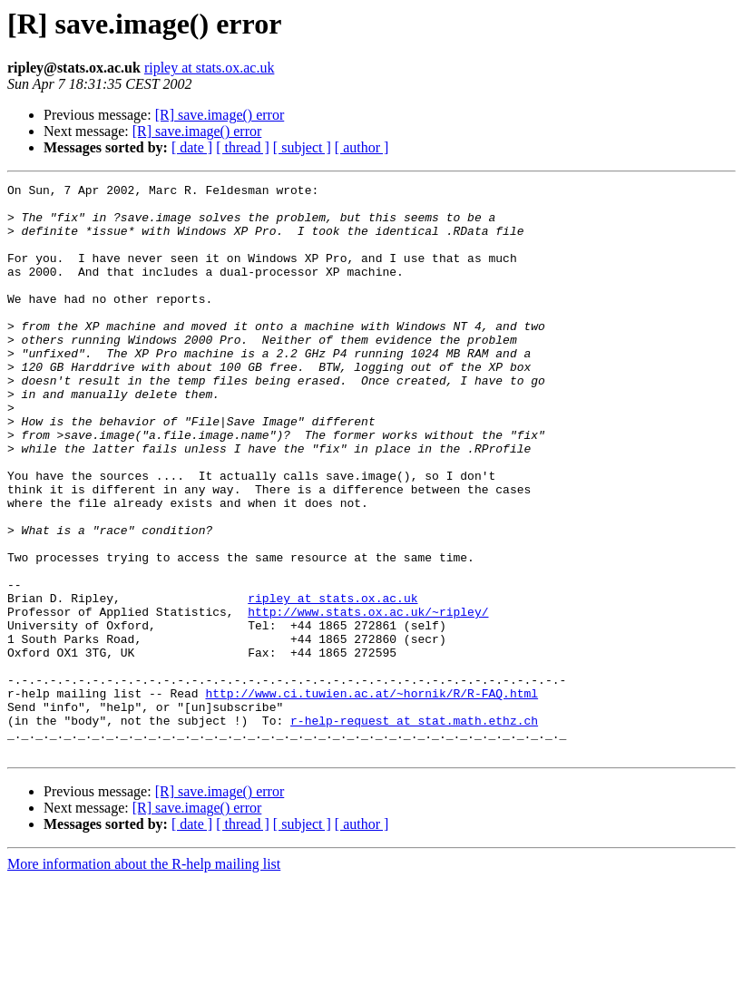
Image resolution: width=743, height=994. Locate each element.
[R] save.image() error (220, 114)
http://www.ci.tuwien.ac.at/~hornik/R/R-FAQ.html (371, 796)
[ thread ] (242, 147)
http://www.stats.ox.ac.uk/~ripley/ (368, 698)
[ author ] (362, 147)
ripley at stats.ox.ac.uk (209, 67)
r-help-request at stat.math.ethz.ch (414, 829)
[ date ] (191, 147)
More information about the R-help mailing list (143, 978)
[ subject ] (302, 147)
